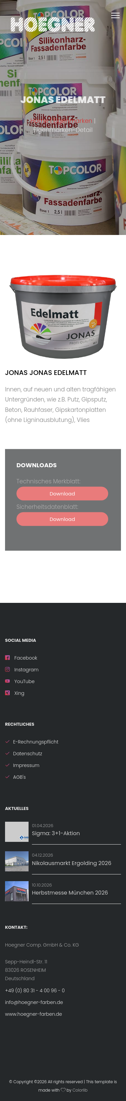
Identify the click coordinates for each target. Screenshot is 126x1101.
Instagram (22, 669)
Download (62, 501)
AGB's (15, 777)
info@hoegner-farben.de (34, 1002)
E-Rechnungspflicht (31, 741)
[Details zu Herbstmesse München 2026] (17, 891)
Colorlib (80, 1090)
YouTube (20, 681)
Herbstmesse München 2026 (70, 893)
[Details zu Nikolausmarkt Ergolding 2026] (17, 861)
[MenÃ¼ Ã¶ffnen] (118, 14)
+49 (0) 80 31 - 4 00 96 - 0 (35, 990)
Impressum (22, 765)
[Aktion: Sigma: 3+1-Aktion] (17, 832)
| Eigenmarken (72, 120)
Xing (15, 693)
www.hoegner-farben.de (33, 1014)
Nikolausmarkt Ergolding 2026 (71, 863)
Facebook (21, 658)
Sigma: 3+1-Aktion (56, 833)
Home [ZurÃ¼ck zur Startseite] (39, 120)
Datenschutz (23, 753)
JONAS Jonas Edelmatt (46, 372)
